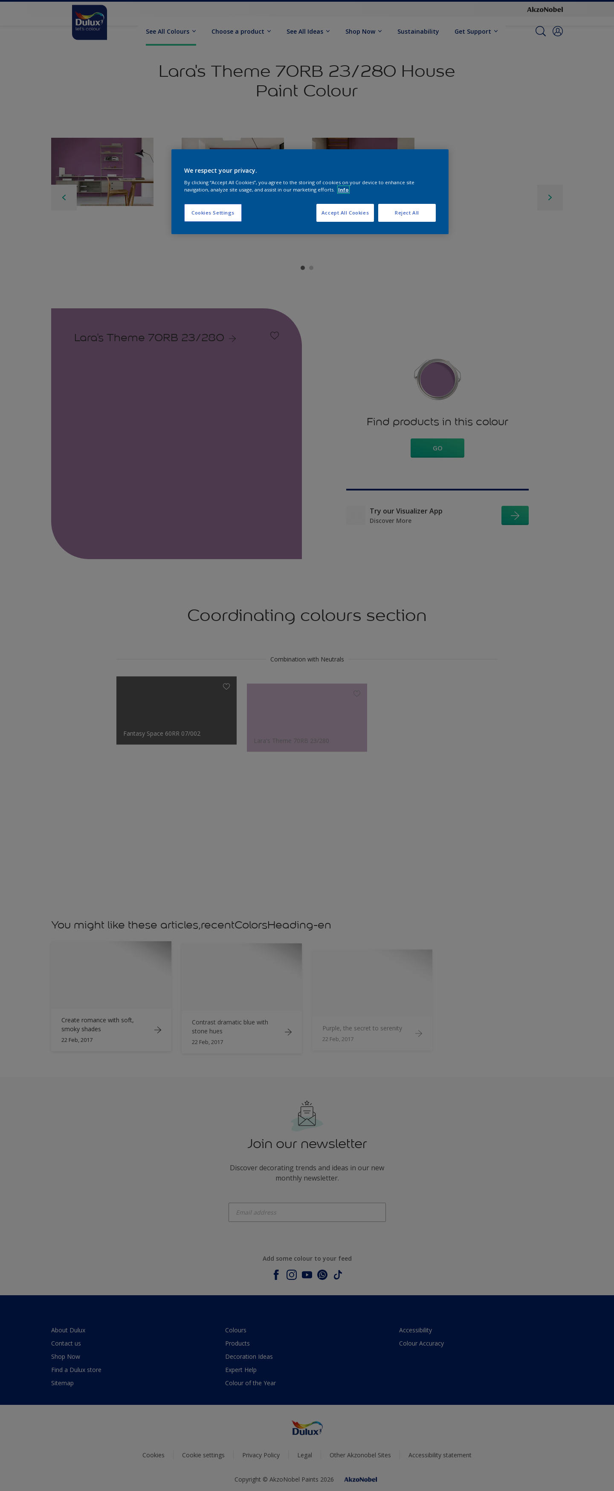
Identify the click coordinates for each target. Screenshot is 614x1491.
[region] (310, 192)
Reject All (407, 212)
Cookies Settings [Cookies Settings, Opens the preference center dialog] (213, 212)
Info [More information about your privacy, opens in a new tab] (343, 189)
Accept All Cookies (345, 212)
